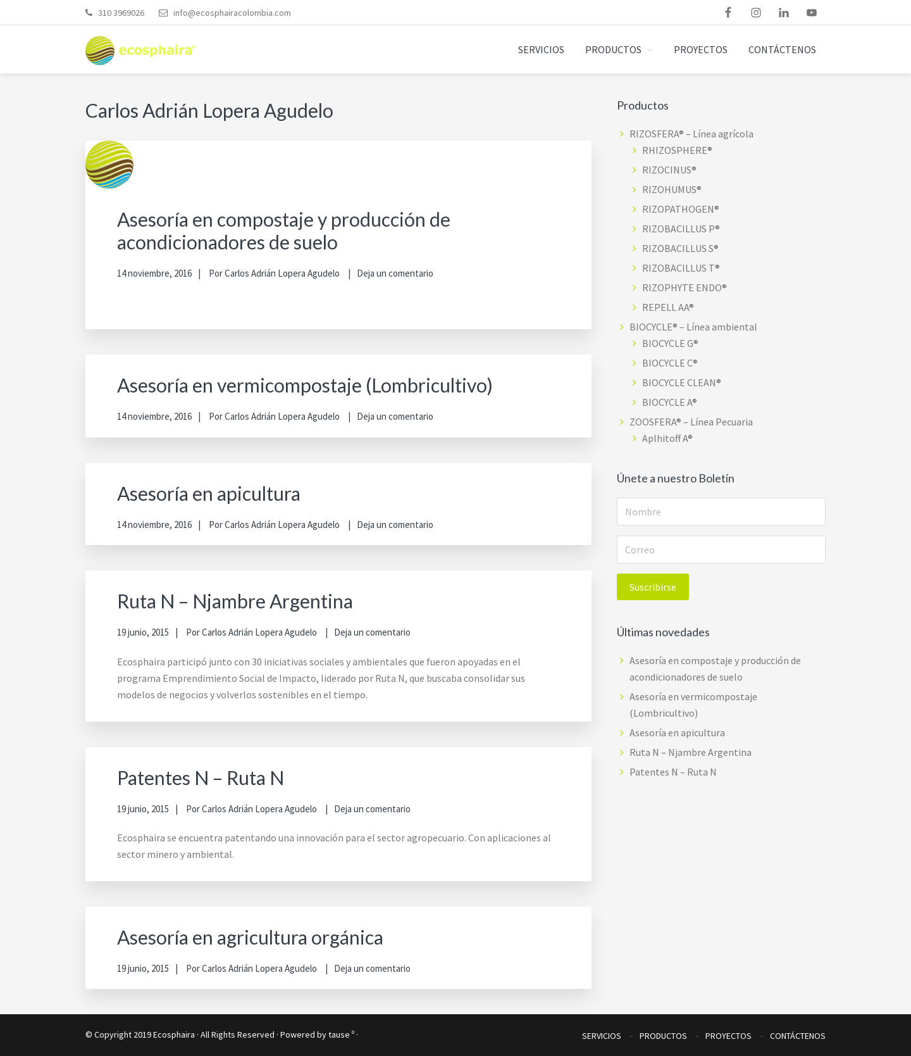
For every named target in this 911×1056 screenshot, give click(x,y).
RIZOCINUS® (669, 169)
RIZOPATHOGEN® (680, 209)
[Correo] (721, 549)
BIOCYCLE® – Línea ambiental (693, 326)
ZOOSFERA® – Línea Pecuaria (691, 421)
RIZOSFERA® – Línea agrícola (691, 133)
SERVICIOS (601, 1035)
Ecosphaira (174, 1034)
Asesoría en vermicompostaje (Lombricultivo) (305, 385)
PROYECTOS (728, 1035)
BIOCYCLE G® (670, 343)
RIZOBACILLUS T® (681, 267)
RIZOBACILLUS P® (681, 228)
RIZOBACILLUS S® (680, 248)
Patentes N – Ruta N (200, 777)
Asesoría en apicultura (209, 493)
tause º (341, 1034)
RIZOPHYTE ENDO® (684, 287)
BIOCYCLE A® (669, 402)
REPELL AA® (668, 307)
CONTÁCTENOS (798, 1035)
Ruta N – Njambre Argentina (235, 600)
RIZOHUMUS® (672, 189)
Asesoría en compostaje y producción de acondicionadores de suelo (283, 230)
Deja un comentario (395, 273)
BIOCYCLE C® (670, 362)
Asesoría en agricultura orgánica (250, 937)
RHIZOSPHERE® (677, 150)
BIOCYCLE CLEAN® (681, 382)
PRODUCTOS (663, 1035)
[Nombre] (721, 511)
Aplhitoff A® (667, 438)
